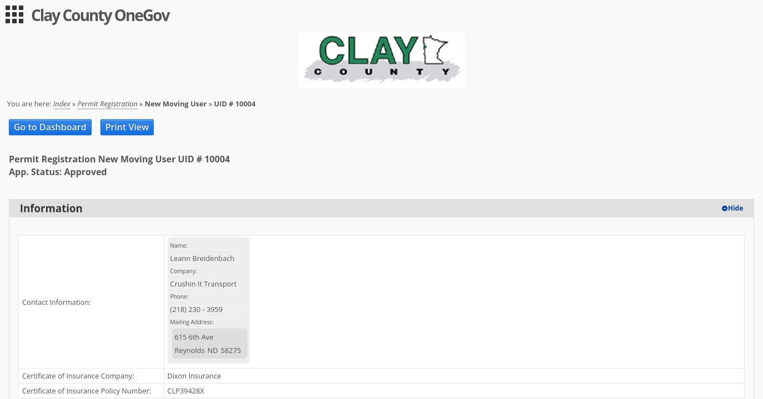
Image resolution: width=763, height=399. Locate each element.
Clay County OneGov (100, 14)
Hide (736, 208)
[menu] (14, 14)
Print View (127, 127)
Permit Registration (108, 104)
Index (61, 104)
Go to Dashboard (50, 127)
